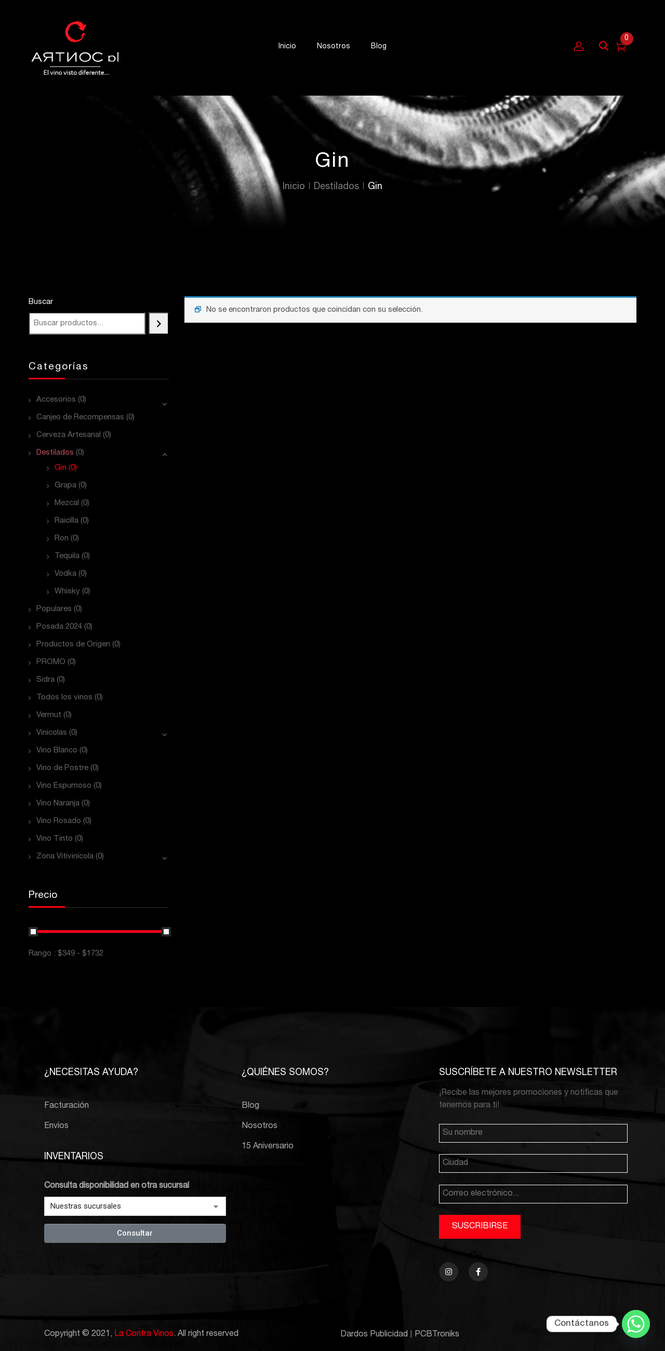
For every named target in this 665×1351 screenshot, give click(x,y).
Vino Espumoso (63, 786)
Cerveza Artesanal (68, 435)
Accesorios (56, 400)
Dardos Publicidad (374, 1335)
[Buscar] (159, 323)
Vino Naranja (57, 803)
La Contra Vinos (144, 1334)
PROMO (50, 662)
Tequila (67, 556)
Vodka (65, 574)
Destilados (336, 187)
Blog (250, 1106)
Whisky (67, 591)
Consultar (135, 1233)
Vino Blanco (56, 750)
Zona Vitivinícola (65, 856)
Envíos (56, 1126)
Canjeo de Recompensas (80, 417)
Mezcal (67, 503)
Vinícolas (51, 733)
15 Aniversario (268, 1147)
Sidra (45, 680)
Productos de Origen (73, 644)
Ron (62, 538)
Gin (60, 468)
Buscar (41, 302)
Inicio (294, 187)
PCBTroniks (437, 1335)
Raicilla (66, 521)
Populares (54, 609)
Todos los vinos (64, 697)
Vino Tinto (54, 839)
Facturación (66, 1106)
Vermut (48, 715)
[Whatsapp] (636, 1324)
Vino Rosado (58, 821)
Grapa (65, 485)
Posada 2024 (59, 627)
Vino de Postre (62, 768)
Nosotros (259, 1126)
